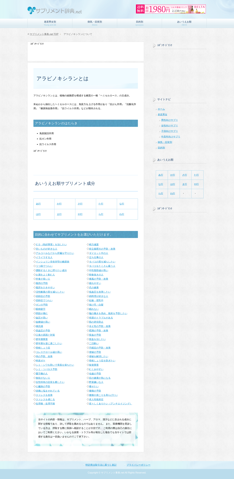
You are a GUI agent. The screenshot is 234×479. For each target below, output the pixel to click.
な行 (121, 203)
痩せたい (94, 386)
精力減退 (94, 244)
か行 (59, 203)
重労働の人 (42, 373)
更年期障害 (42, 339)
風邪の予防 (42, 283)
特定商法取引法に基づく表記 (101, 465)
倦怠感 (39, 326)
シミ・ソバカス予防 (46, 369)
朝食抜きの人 (96, 274)
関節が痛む (42, 313)
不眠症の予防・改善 (100, 347)
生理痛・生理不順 (45, 403)
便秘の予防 (95, 352)
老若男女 (162, 114)
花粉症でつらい (44, 300)
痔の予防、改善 (44, 356)
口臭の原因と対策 (45, 335)
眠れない (94, 309)
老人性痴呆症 (96, 399)
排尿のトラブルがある (101, 317)
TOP (44, 34)
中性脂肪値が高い (98, 270)
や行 (80, 214)
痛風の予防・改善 (98, 279)
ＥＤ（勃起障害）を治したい (51, 244)
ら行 (100, 214)
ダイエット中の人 (98, 253)
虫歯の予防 (95, 373)
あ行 (38, 203)
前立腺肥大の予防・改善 (102, 249)
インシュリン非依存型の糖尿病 (52, 261)
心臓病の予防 (43, 386)
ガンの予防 (42, 304)
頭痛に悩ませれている (48, 391)
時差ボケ (40, 360)
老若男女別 (50, 23)
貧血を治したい (97, 339)
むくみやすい (96, 369)
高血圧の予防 (43, 330)
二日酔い (94, 343)
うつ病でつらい (44, 266)
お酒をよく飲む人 (45, 274)
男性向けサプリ (169, 120)
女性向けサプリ (169, 125)
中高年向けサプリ (170, 136)
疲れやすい (95, 283)
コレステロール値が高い (49, 352)
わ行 (121, 214)
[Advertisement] (84, 53)
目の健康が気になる (100, 378)
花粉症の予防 (43, 296)
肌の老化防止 (96, 322)
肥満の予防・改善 (98, 330)
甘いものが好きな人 (46, 249)
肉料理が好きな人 (98, 296)
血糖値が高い (43, 322)
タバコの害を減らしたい (102, 261)
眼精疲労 (40, 309)
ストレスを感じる (45, 399)
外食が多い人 (43, 279)
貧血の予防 (95, 335)
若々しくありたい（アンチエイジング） (110, 403)
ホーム (161, 109)
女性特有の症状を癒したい (50, 382)
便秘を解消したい (98, 356)
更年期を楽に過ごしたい (49, 343)
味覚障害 (94, 365)
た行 (100, 203)
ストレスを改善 (44, 395)
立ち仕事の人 (96, 257)
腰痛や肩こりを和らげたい (103, 395)
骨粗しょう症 (43, 347)
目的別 (139, 23)
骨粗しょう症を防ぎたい (102, 360)
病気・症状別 (95, 23)
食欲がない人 (43, 378)
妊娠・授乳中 (96, 300)
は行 (38, 214)
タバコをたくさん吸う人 (102, 266)
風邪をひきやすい (45, 287)
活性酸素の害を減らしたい (50, 292)
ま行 (59, 214)
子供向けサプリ (169, 131)
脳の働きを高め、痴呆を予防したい (108, 313)
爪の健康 (94, 287)
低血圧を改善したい (100, 292)
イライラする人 (44, 257)
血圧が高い (42, 317)
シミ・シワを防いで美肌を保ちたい (55, 365)
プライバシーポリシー (138, 465)
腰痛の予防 (95, 391)
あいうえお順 (184, 23)
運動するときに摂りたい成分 (51, 270)
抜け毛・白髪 (96, 304)
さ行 (80, 203)
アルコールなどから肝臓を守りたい (55, 253)
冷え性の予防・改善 (100, 326)
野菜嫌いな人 (96, 382)
